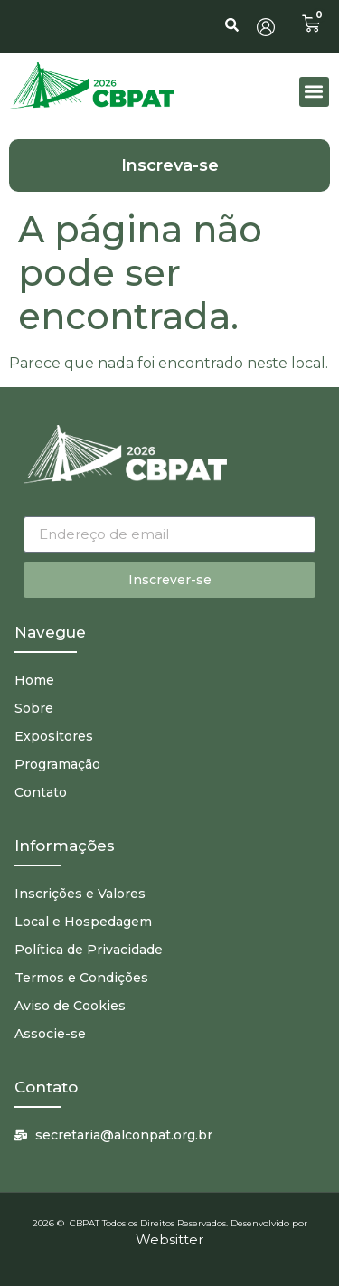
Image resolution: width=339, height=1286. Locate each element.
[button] (314, 92)
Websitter (169, 1239)
